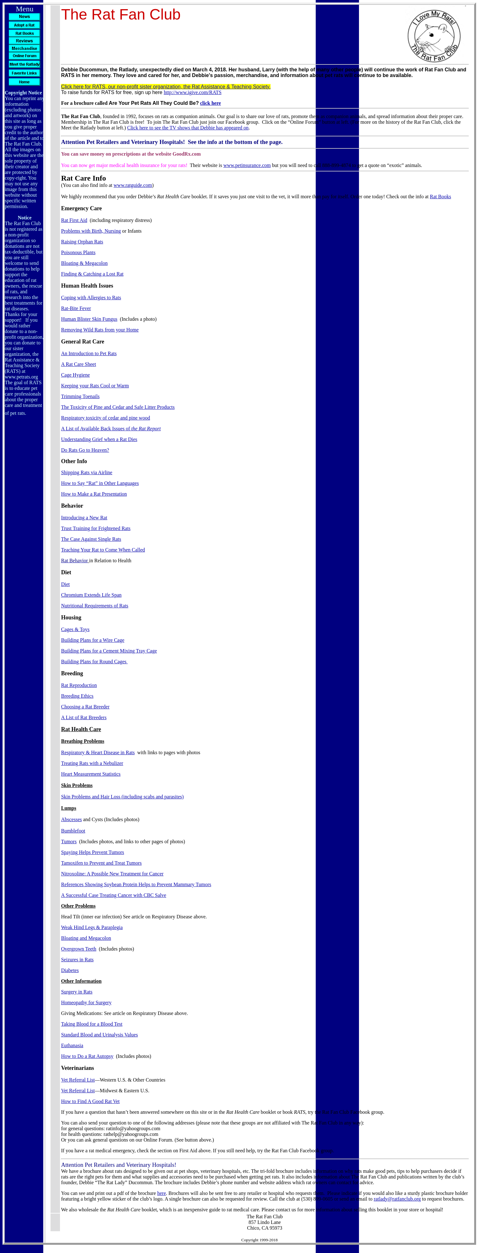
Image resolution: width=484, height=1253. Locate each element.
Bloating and (86, 938)
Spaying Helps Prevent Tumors (92, 852)
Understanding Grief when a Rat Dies (99, 439)
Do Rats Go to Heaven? (85, 450)
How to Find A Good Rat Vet (90, 1101)
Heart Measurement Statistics (90, 774)
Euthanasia (72, 1045)
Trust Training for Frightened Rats (95, 528)
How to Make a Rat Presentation (94, 494)
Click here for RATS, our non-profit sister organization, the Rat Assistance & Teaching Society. (165, 86)
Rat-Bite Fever (76, 308)
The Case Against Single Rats (91, 539)
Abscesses (71, 819)
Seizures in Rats (77, 959)
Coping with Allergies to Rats (91, 297)
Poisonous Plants (78, 252)
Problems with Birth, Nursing (91, 231)
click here (210, 103)
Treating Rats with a (92, 763)
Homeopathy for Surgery (86, 1002)
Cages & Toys (75, 629)
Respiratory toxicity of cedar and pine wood (105, 418)
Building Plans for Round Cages (94, 661)
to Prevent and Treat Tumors (101, 863)
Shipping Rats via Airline (86, 472)
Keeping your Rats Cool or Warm (95, 385)
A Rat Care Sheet (78, 364)
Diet (65, 584)
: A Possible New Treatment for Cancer (112, 873)
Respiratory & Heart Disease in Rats (97, 752)
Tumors (68, 841)
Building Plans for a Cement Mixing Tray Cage (109, 650)
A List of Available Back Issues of (111, 428)
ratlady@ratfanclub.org (397, 1199)
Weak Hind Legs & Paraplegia (91, 927)
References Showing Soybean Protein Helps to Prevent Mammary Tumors (136, 884)
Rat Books (440, 196)
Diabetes (70, 970)
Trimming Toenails (80, 396)
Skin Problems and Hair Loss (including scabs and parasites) (122, 796)
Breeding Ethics (77, 696)
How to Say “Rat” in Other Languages (100, 483)
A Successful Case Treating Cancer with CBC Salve (113, 895)
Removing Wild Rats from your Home (100, 329)
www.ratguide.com (133, 185)
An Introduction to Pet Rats (89, 353)
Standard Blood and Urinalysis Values (99, 1034)
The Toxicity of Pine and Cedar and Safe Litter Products (118, 407)
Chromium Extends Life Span (91, 595)
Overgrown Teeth (78, 949)
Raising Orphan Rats (82, 241)
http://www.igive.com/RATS (193, 92)
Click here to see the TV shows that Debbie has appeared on (188, 127)
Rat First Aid (74, 220)
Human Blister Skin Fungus (89, 319)
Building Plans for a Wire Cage (92, 640)
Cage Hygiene (75, 375)
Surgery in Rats (76, 991)
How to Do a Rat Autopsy (87, 1056)
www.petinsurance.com (247, 165)
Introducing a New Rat (84, 517)
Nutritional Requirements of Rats (94, 605)
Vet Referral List (78, 1080)
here (161, 1193)
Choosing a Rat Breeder (85, 706)
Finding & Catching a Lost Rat (92, 274)
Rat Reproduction (79, 685)
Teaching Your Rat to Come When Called (103, 549)
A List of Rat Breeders (83, 717)
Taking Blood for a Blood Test (91, 1024)
